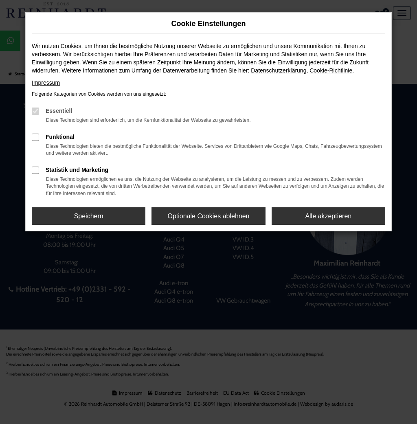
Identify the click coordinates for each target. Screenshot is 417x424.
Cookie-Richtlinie (330, 70)
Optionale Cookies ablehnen (208, 216)
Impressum (46, 82)
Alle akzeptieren (328, 216)
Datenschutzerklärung (278, 70)
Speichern (88, 216)
